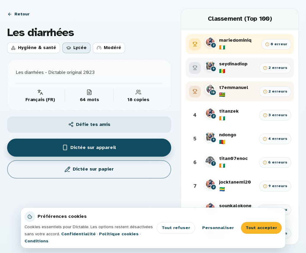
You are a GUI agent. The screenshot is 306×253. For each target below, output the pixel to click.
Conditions (36, 241)
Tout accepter (261, 227)
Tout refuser (176, 227)
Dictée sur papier (89, 169)
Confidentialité (78, 233)
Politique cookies (119, 233)
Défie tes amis (89, 124)
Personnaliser (218, 227)
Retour (18, 14)
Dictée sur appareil (89, 148)
